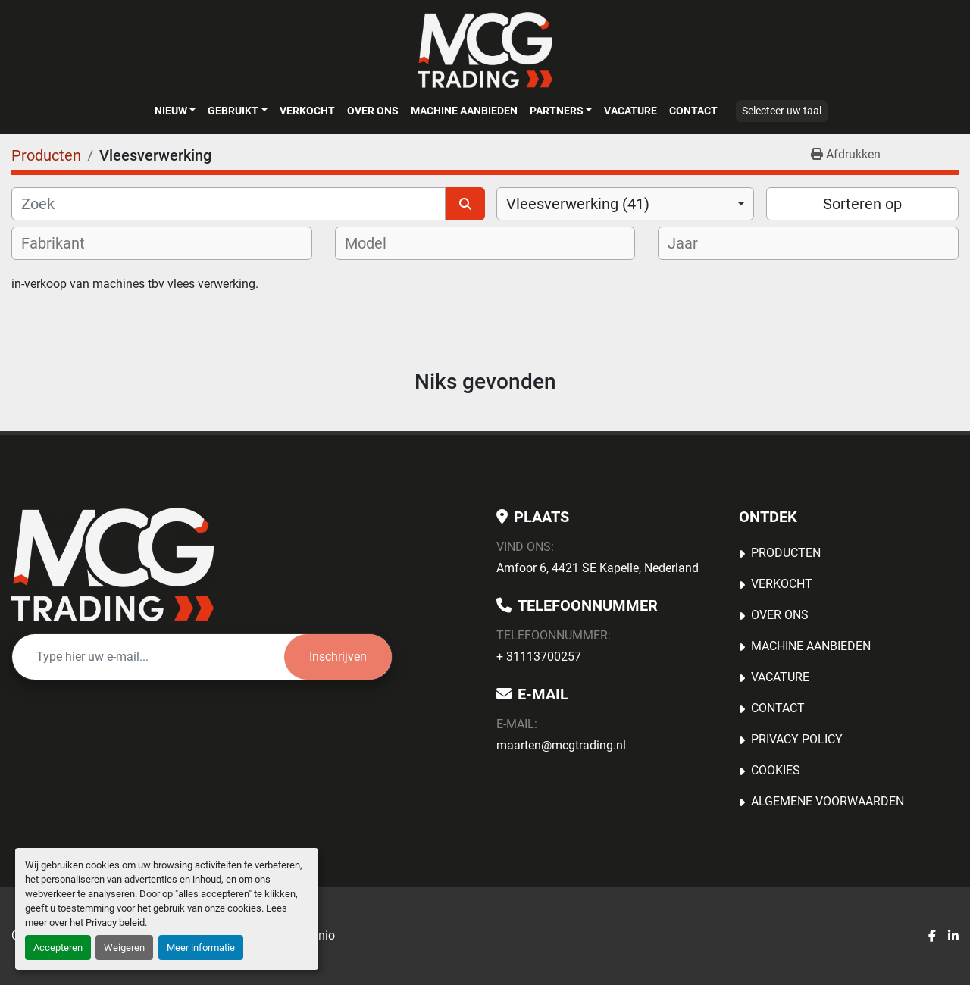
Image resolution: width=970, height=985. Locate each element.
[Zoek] (228, 203)
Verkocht (307, 111)
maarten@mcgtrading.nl (561, 745)
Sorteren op (862, 204)
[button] (175, 110)
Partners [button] (557, 111)
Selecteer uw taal (781, 111)
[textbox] (63, 243)
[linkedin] (953, 936)
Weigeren (124, 947)
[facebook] (932, 936)
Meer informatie (201, 947)
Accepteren (58, 947)
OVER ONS (373, 111)
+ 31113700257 (538, 656)
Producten (786, 553)
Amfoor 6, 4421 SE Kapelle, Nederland (597, 568)
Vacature (630, 111)
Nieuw (171, 111)
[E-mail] (148, 657)
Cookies (775, 770)
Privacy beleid (115, 922)
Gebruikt (233, 111)
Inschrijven (338, 656)
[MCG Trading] (112, 564)
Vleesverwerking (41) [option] (577, 204)
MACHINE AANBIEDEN (464, 111)
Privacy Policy (797, 739)
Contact (693, 111)
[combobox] (625, 203)
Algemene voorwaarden (827, 801)
